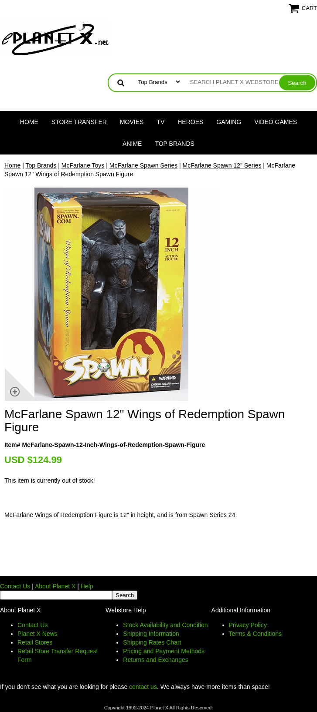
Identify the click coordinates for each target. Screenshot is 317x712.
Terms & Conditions (255, 633)
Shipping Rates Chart (152, 642)
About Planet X (55, 586)
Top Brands (174, 143)
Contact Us (15, 586)
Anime (132, 143)
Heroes (190, 121)
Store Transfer (79, 121)
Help (87, 586)
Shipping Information (151, 633)
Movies (131, 121)
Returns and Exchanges (155, 659)
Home (29, 121)
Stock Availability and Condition (165, 624)
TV (160, 121)
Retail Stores (34, 642)
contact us (143, 686)
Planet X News (37, 633)
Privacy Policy (248, 624)
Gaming (228, 121)
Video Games (275, 121)
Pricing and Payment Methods (164, 651)
